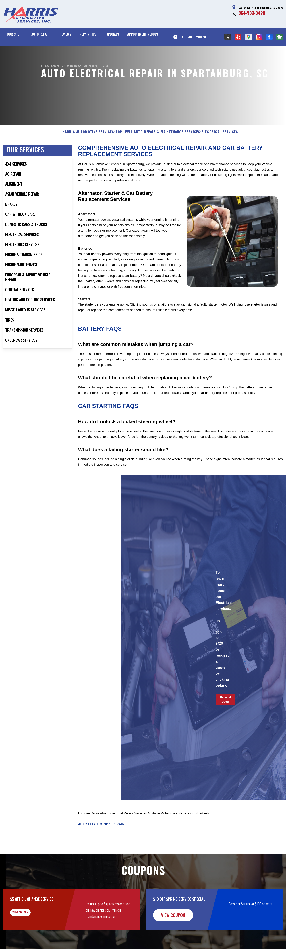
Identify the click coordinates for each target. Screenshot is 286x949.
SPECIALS (112, 34)
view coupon (30, 932)
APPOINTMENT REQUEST (143, 34)
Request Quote (225, 717)
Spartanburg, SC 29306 (96, 66)
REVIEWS (65, 34)
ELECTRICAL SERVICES (220, 150)
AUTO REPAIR (40, 34)
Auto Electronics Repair (101, 842)
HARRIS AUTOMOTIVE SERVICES (88, 150)
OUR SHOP (14, 34)
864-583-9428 (252, 12)
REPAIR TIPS (88, 34)
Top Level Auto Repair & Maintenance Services (158, 150)
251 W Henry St (71, 66)
